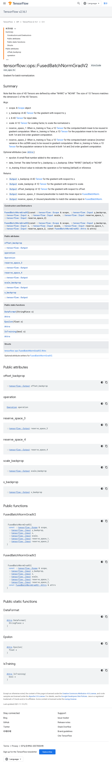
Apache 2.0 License (37, 696)
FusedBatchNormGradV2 (16, 212)
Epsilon (8, 321)
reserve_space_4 (13, 272)
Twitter (6, 727)
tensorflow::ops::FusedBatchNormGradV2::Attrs (25, 351)
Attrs (30, 152)
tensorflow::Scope (49, 212)
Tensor (30, 113)
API (17, 22)
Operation (9, 257)
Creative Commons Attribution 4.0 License (79, 693)
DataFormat (10, 311)
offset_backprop (13, 243)
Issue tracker (63, 718)
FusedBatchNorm (90, 194)
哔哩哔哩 (7, 731)
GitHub (6, 722)
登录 (106, 3)
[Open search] (78, 3)
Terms (6, 746)
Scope (21, 108)
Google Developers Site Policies (74, 696)
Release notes (64, 722)
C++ (43, 22)
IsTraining (10, 331)
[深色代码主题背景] (102, 382)
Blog (5, 718)
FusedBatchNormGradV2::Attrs (70, 228)
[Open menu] (4, 3)
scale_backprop (12, 282)
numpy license (70, 699)
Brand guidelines (65, 731)
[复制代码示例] (106, 382)
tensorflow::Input (83, 212)
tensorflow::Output (17, 247)
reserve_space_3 (13, 262)
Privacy (15, 746)
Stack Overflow (64, 727)
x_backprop (10, 292)
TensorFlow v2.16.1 (15, 12)
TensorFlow (8, 22)
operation (9, 253)
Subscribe (47, 752)
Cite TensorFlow (65, 736)
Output (13, 179)
